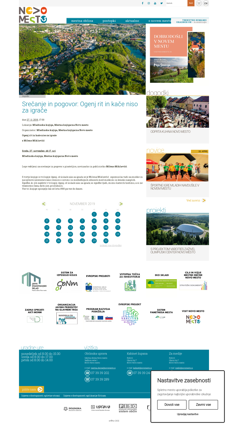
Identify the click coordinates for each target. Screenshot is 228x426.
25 (46, 240)
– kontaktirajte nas (191, 21)
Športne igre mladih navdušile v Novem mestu (175, 186)
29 (94, 240)
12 (58, 227)
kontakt (199, 3)
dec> (120, 203)
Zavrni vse (203, 405)
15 (94, 227)
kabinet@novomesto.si (142, 368)
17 (117, 227)
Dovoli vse (172, 405)
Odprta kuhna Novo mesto (170, 132)
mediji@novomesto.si (184, 368)
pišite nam (32, 389)
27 (70, 240)
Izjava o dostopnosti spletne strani (40, 395)
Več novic (193, 200)
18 (46, 234)
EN (206, 3)
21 (82, 234)
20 (70, 234)
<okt (43, 203)
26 (58, 240)
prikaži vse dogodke (111, 245)
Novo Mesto (40, 15)
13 (70, 227)
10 (117, 220)
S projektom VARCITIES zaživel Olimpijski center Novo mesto (173, 250)
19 (58, 234)
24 (117, 234)
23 (105, 234)
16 (105, 227)
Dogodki (25, 96)
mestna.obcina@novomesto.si (103, 368)
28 (82, 240)
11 (46, 227)
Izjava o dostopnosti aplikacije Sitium (84, 395)
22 (94, 234)
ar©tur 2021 (114, 420)
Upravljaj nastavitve (187, 414)
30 (105, 240)
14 (82, 227)
